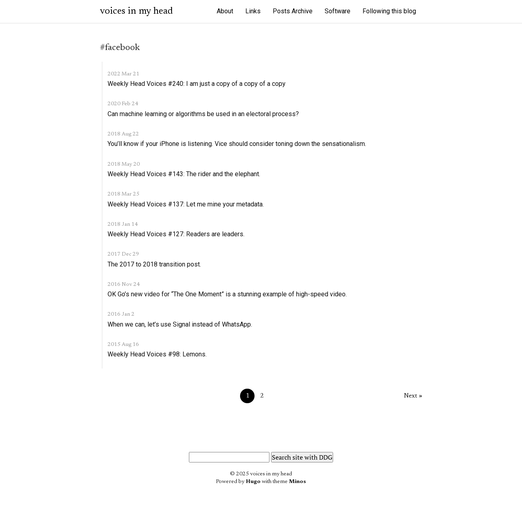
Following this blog (389, 11)
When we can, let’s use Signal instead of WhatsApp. (180, 324)
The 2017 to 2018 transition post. (154, 264)
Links (253, 11)
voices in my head (136, 11)
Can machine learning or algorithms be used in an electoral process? (203, 114)
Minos (297, 482)
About (225, 11)
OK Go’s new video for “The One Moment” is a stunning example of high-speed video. (227, 294)
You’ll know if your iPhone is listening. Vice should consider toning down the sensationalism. (237, 144)
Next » (413, 396)
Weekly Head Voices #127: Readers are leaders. (176, 234)
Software (337, 11)
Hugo (253, 482)
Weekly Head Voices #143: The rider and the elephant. (184, 174)
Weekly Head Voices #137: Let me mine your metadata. (186, 204)
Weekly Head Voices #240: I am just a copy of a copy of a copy (197, 83)
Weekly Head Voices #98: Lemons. (157, 354)
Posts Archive (293, 11)
